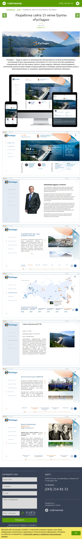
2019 (19, 10)
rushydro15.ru (41, 28)
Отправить (19, 520)
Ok (76, 533)
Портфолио (10, 10)
